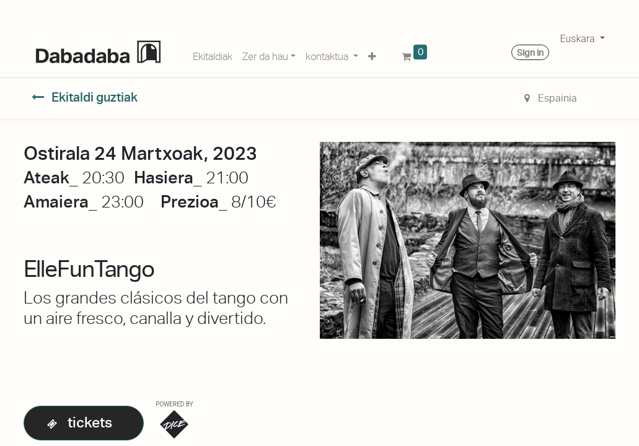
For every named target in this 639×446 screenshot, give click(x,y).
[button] (372, 54)
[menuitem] (212, 54)
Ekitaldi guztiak (85, 97)
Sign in (530, 53)
